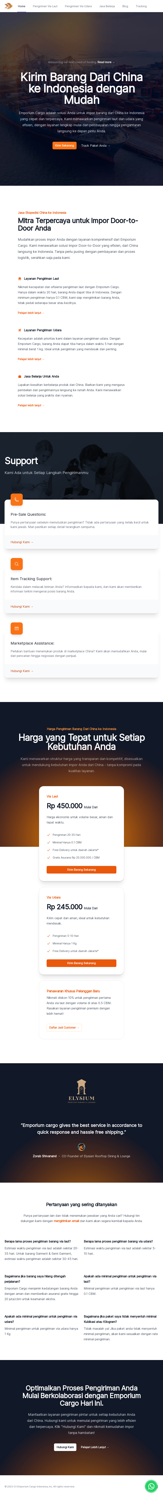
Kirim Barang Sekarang (81, 869)
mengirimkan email (66, 1221)
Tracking (141, 6)
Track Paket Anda (95, 145)
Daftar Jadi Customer (64, 1027)
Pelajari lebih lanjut (31, 312)
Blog (125, 6)
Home (21, 6)
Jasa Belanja (107, 6)
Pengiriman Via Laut (45, 6)
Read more (106, 62)
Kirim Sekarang (64, 145)
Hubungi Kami (22, 542)
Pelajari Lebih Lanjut (95, 1447)
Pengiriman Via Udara (78, 6)
